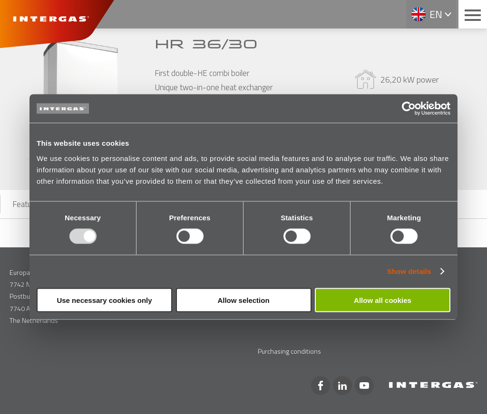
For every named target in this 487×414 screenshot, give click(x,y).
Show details (409, 271)
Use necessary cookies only (104, 300)
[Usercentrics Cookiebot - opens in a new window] (408, 109)
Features (27, 204)
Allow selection (243, 300)
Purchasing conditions (289, 351)
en (435, 14)
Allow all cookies (382, 300)
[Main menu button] (472, 14)
